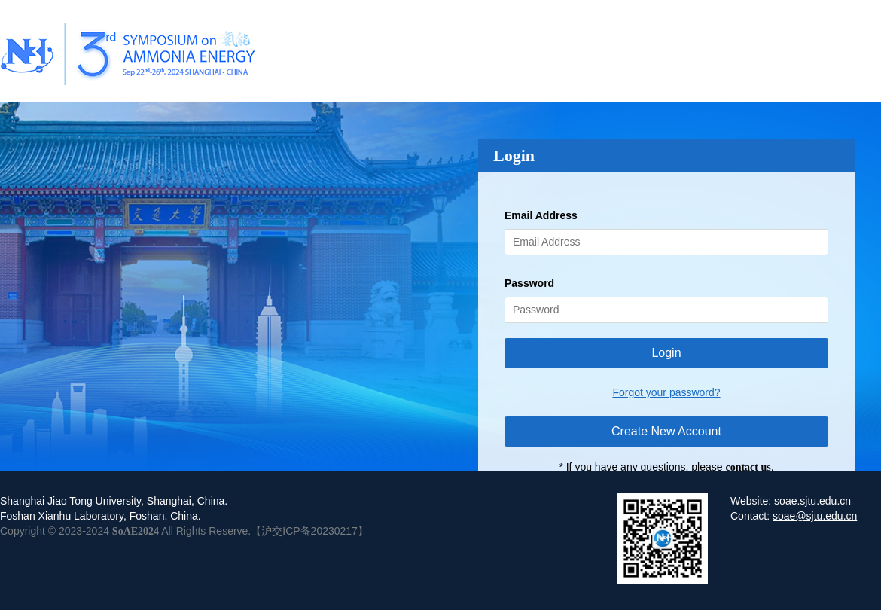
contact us (747, 467)
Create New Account (666, 431)
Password (529, 283)
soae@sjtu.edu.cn (815, 516)
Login (666, 352)
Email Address (541, 215)
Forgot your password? (666, 392)
